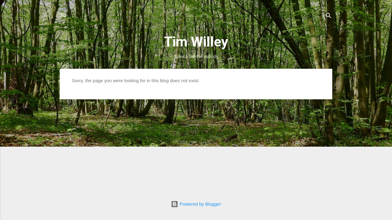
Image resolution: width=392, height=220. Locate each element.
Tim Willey (196, 42)
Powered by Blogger (196, 204)
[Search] (328, 16)
